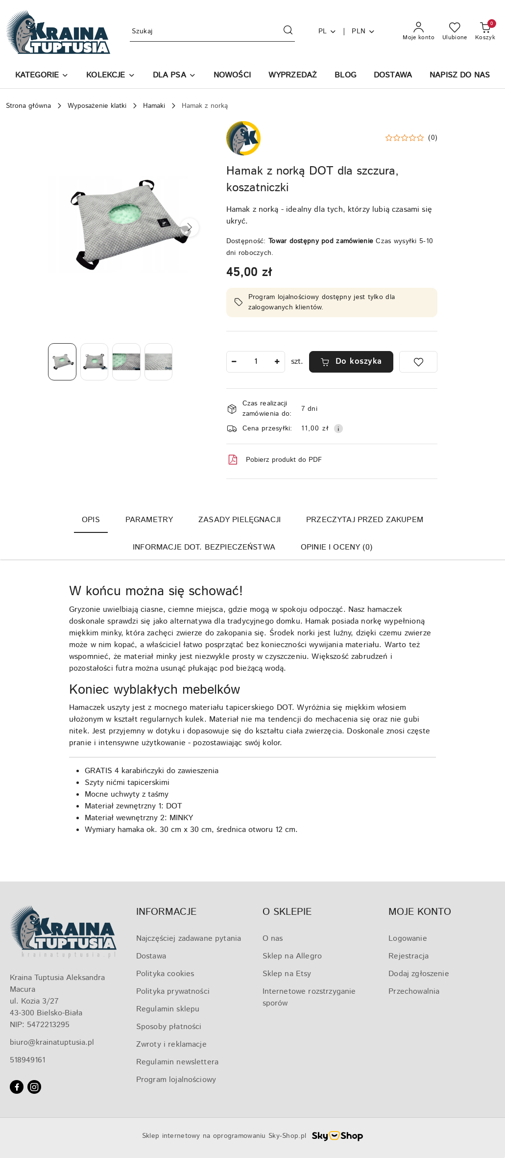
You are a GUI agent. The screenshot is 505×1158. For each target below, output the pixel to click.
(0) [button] (432, 137)
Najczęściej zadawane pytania (188, 938)
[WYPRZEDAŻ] (293, 76)
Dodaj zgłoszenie (418, 974)
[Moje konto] (418, 32)
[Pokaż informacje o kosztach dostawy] (338, 428)
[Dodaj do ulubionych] (418, 362)
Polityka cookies (165, 974)
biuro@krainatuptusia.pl (52, 1042)
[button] (41, 76)
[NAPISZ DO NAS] (460, 76)
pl (327, 31)
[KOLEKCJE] (110, 76)
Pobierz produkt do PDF (274, 460)
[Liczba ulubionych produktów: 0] (454, 32)
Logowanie (407, 938)
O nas (273, 938)
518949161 (27, 1060)
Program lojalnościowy (176, 1079)
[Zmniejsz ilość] (234, 362)
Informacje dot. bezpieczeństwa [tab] (204, 547)
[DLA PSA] (174, 76)
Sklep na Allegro (292, 956)
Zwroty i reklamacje (171, 1044)
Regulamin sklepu (168, 1009)
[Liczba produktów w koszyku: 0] (485, 32)
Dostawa (151, 956)
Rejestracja (408, 956)
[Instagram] (34, 1087)
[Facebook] (17, 1087)
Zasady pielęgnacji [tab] (239, 520)
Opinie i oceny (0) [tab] (336, 547)
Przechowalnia (413, 991)
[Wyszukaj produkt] (212, 32)
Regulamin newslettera (177, 1062)
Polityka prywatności (173, 991)
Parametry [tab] (149, 520)
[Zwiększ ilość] (277, 362)
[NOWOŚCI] (232, 76)
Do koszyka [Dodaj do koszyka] (351, 361)
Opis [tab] (91, 520)
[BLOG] (345, 76)
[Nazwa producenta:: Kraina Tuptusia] (243, 138)
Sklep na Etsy (287, 974)
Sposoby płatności (169, 1026)
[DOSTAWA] (393, 76)
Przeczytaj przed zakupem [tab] (364, 520)
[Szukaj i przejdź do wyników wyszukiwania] (288, 32)
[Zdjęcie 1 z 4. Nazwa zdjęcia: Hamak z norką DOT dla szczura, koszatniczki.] (62, 362)
